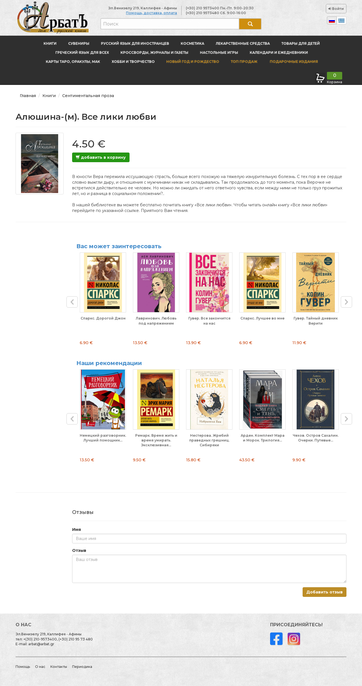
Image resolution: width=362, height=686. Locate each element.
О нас (40, 666)
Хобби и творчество (133, 61)
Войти (336, 9)
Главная (28, 95)
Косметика (192, 43)
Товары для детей (300, 43)
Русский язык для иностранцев (135, 43)
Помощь (23, 666)
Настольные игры (219, 52)
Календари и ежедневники (279, 52)
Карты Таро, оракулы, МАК (73, 61)
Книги (50, 43)
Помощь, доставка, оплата (151, 13)
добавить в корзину (101, 157)
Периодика (82, 666)
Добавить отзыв (324, 592)
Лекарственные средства (243, 43)
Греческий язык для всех (82, 52)
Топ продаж (244, 61)
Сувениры (78, 43)
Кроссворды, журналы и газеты (154, 52)
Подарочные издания (293, 61)
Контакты (58, 666)
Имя (76, 529)
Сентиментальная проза (88, 95)
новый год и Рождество (192, 61)
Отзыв (79, 550)
